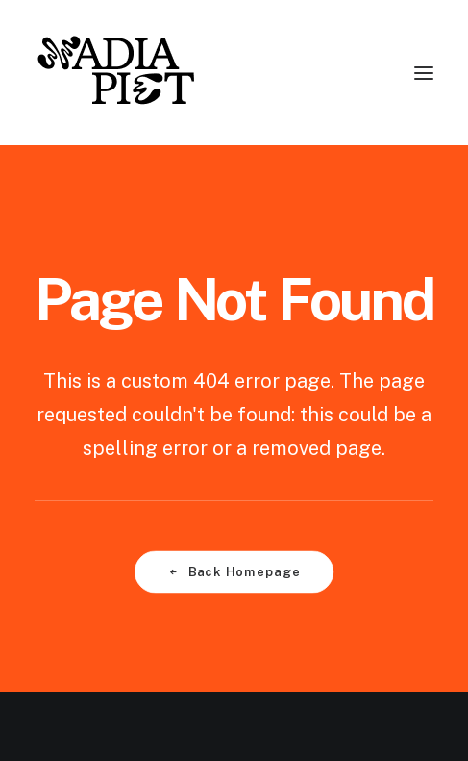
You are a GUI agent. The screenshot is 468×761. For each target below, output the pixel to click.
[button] (424, 72)
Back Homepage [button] (234, 572)
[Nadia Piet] (115, 72)
